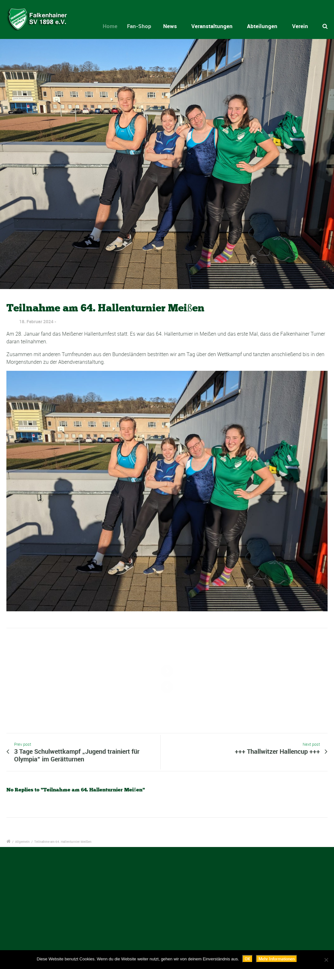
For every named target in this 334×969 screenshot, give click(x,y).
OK (247, 959)
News (172, 26)
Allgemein (22, 841)
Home (114, 26)
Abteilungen (262, 26)
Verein (300, 26)
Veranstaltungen (212, 26)
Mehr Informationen (276, 959)
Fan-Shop (144, 26)
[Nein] (326, 960)
